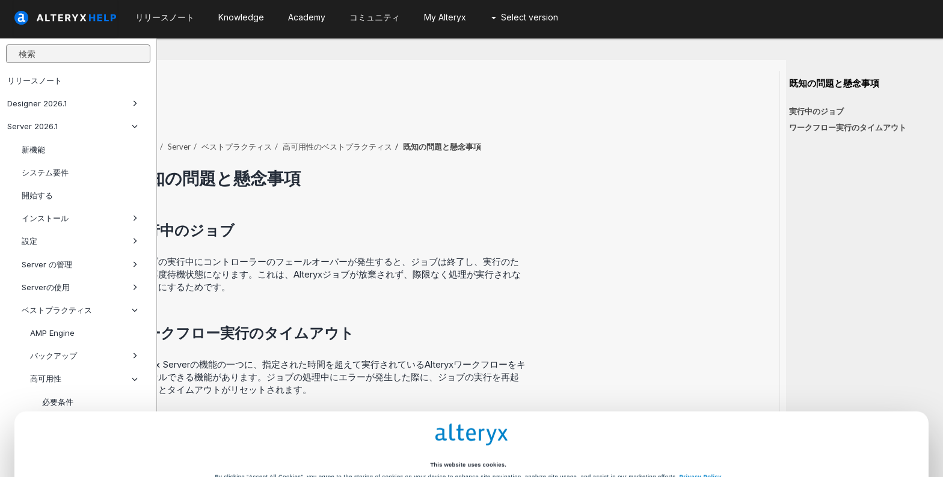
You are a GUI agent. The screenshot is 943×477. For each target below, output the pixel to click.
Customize (562, 431)
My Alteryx (445, 17)
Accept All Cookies (380, 431)
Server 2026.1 (72, 126)
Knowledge (241, 17)
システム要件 (45, 172)
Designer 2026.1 (72, 103)
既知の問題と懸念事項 (834, 83)
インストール (80, 218)
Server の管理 (80, 264)
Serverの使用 (80, 287)
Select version (524, 17)
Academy (306, 17)
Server (336, 113)
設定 (80, 241)
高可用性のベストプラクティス (494, 113)
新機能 (33, 149)
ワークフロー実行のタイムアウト (847, 127)
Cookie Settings (468, 406)
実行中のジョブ (816, 111)
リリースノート (34, 80)
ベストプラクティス (393, 113)
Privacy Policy (701, 384)
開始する (37, 195)
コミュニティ (374, 17)
